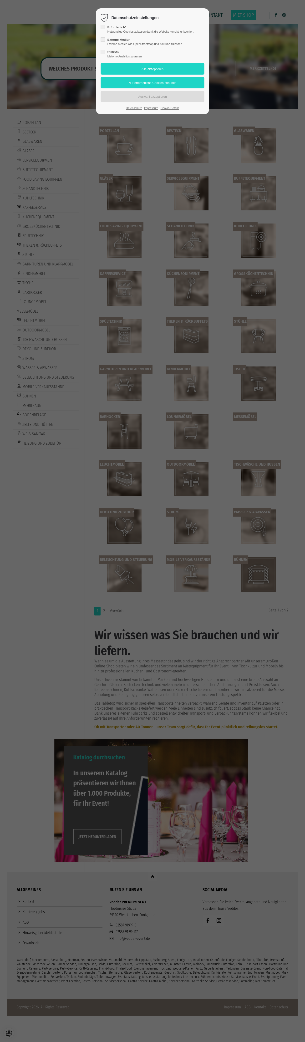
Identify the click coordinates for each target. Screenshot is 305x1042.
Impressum (151, 108)
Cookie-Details (170, 108)
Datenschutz (134, 108)
